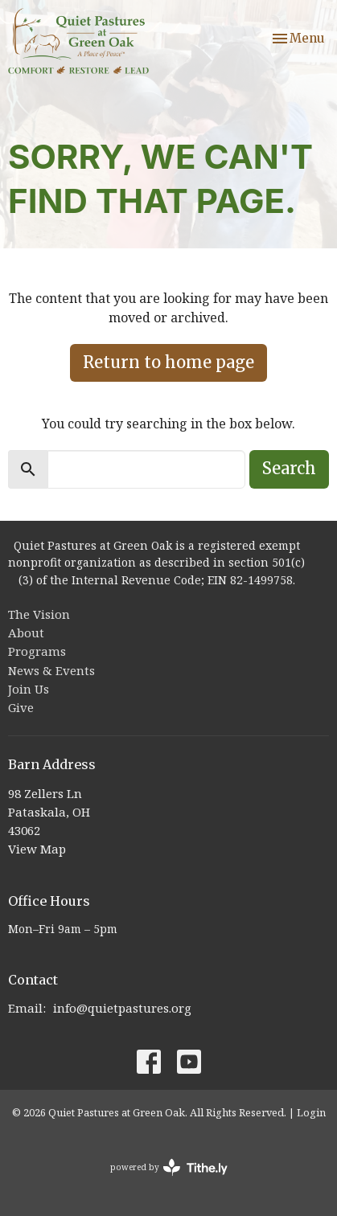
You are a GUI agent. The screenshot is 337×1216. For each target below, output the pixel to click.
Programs (37, 651)
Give (21, 707)
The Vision (39, 614)
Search (289, 468)
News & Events (51, 670)
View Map (37, 849)
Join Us (28, 689)
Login (311, 1112)
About (26, 632)
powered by (169, 1167)
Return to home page (168, 362)
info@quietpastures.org (122, 1008)
